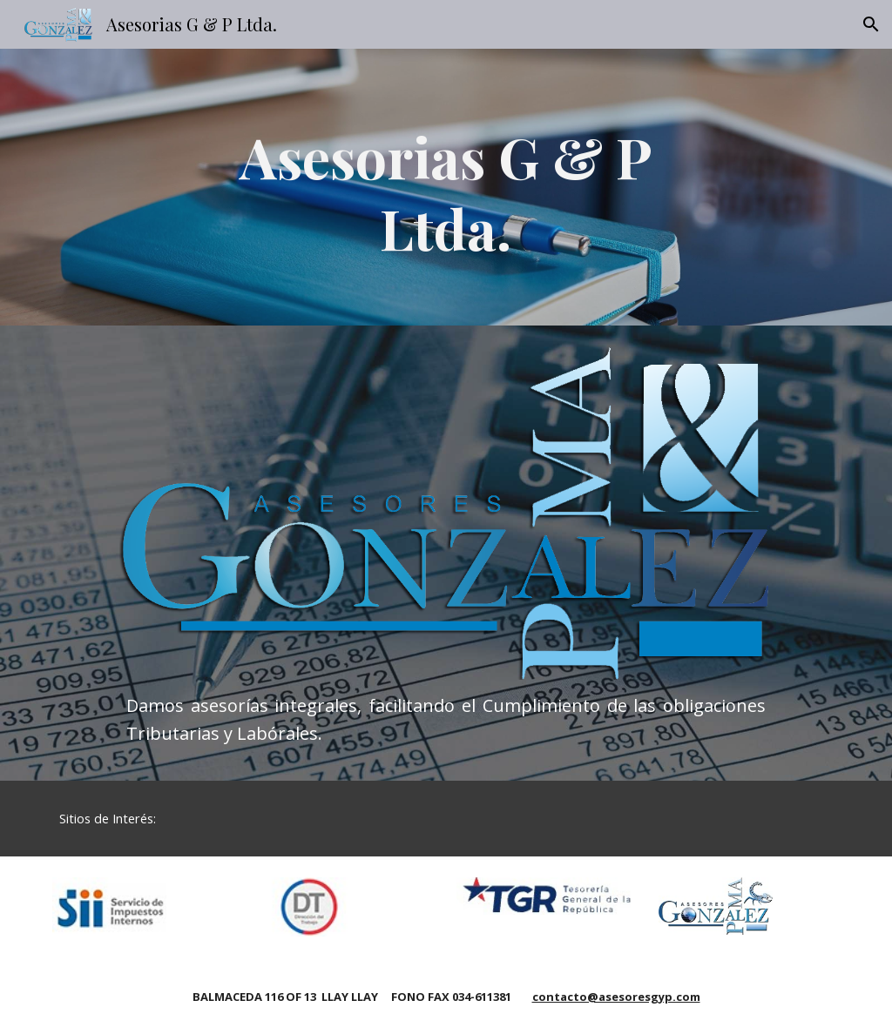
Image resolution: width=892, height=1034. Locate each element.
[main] (445, 187)
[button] (871, 24)
